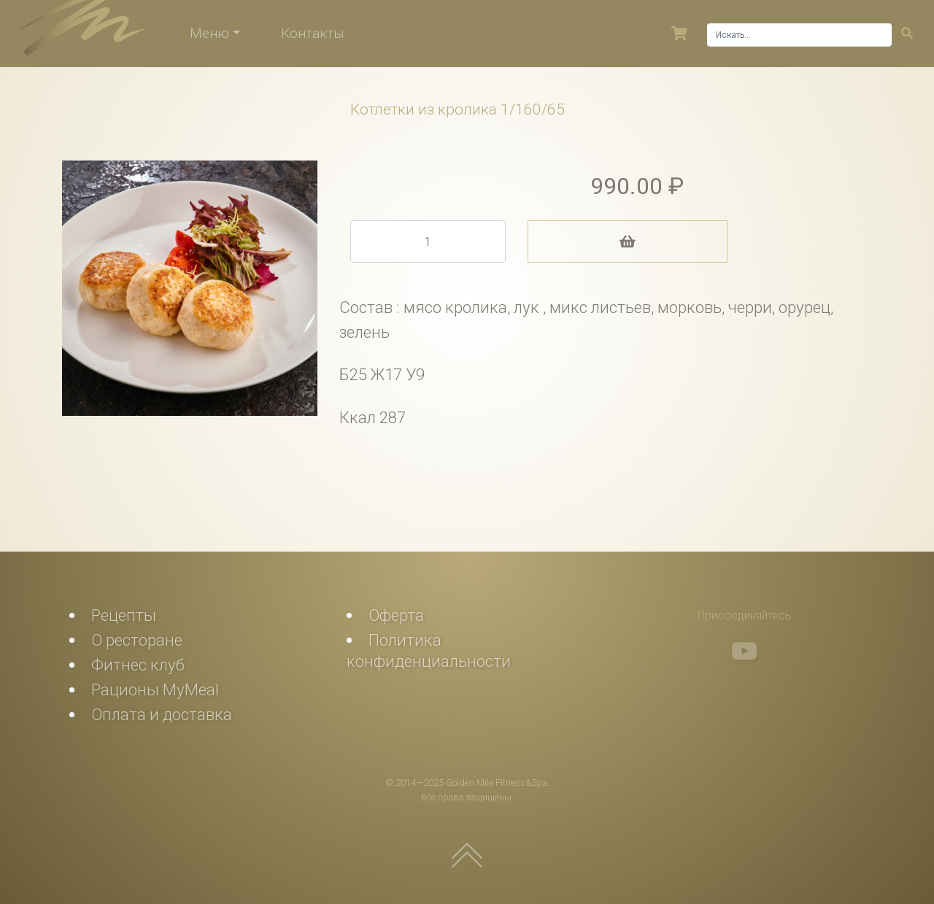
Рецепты (123, 615)
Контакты (312, 33)
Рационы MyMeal (155, 689)
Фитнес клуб (138, 664)
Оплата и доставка (161, 714)
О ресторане (136, 639)
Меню (209, 33)
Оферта (396, 615)
